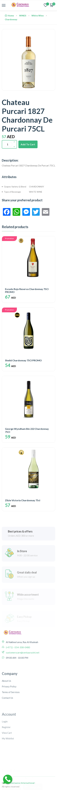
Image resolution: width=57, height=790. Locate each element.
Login (5, 739)
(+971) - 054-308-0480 (17, 660)
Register (6, 745)
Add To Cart (28, 144)
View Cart (7, 751)
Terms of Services (11, 711)
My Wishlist (8, 756)
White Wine (37, 15)
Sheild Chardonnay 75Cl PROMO (23, 360)
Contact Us (7, 717)
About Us (6, 700)
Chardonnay (11, 19)
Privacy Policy (9, 705)
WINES (22, 15)
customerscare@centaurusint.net (22, 665)
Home (9, 15)
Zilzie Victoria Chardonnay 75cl (22, 500)
